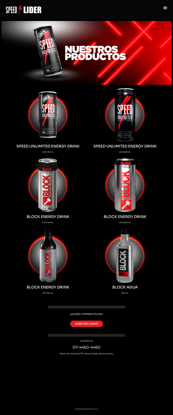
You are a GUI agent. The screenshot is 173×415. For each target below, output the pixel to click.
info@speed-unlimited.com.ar (86, 409)
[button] (165, 8)
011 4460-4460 (86, 347)
